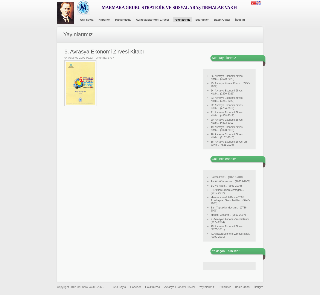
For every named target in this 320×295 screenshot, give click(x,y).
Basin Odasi (222, 19)
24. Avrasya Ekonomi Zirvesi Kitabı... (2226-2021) (227, 92)
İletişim (240, 19)
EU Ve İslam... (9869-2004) (226, 185)
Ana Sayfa (86, 19)
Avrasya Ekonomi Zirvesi (152, 19)
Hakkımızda (123, 19)
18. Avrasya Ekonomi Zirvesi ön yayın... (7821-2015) (229, 143)
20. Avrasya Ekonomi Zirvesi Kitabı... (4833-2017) (227, 121)
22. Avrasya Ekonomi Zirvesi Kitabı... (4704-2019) (227, 107)
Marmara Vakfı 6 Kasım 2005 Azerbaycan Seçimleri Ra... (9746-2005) (230, 200)
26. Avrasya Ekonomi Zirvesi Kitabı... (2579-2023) (227, 78)
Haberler (104, 19)
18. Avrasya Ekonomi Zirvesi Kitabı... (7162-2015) (227, 136)
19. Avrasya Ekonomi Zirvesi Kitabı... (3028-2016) (227, 129)
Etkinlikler (202, 19)
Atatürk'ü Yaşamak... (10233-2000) (230, 181)
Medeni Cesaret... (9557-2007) (228, 214)
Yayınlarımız (182, 19)
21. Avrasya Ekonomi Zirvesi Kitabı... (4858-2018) (227, 114)
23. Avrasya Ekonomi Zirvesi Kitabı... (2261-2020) (227, 99)
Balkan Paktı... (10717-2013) (227, 177)
